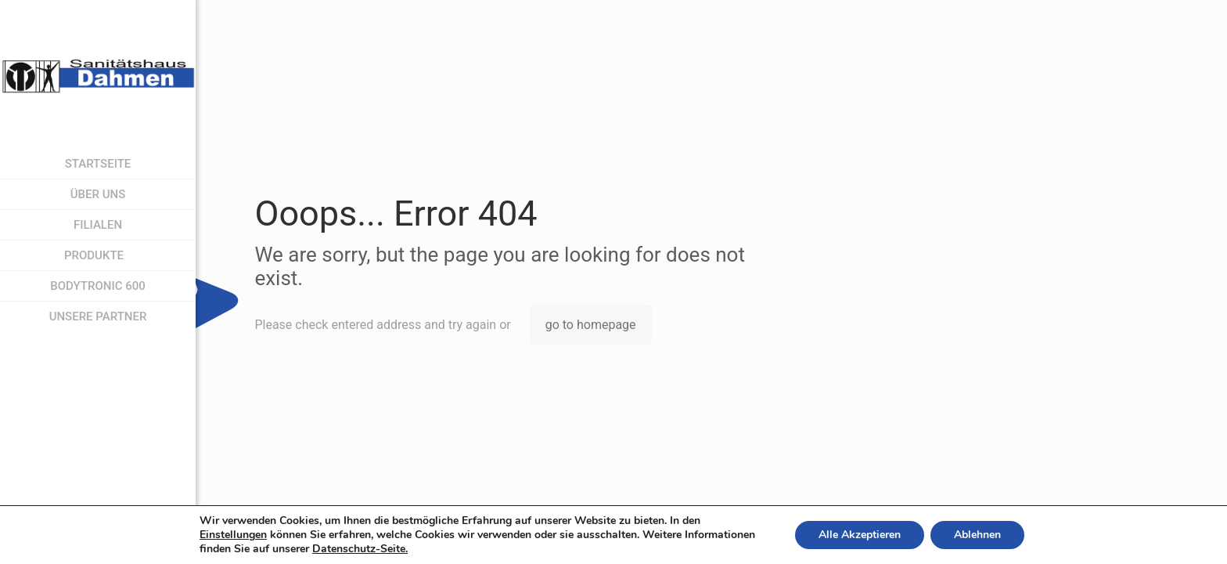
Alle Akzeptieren (860, 534)
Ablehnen (977, 534)
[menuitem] (184, 256)
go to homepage (590, 324)
